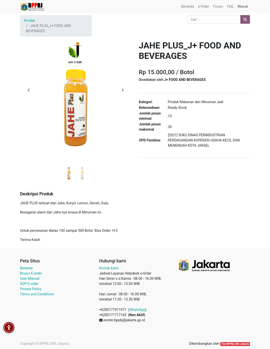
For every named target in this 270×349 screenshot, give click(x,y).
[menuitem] (187, 6)
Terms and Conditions (37, 294)
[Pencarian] (245, 19)
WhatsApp (137, 310)
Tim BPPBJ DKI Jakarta (235, 344)
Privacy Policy (30, 289)
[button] (28, 90)
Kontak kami (108, 268)
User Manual (29, 278)
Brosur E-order (31, 273)
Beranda (26, 268)
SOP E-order (29, 284)
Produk (29, 21)
